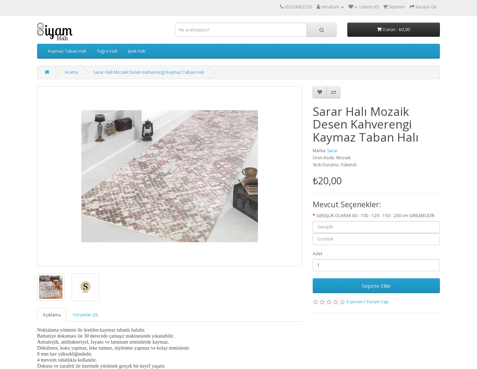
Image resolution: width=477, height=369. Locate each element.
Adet (317, 254)
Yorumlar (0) (85, 315)
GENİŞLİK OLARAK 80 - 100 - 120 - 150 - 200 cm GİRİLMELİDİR (375, 216)
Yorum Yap (377, 302)
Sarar (332, 151)
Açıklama (52, 315)
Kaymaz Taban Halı (67, 51)
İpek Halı (136, 51)
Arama (71, 72)
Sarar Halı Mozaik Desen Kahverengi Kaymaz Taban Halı (148, 72)
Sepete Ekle (376, 285)
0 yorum (354, 302)
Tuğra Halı (107, 51)
